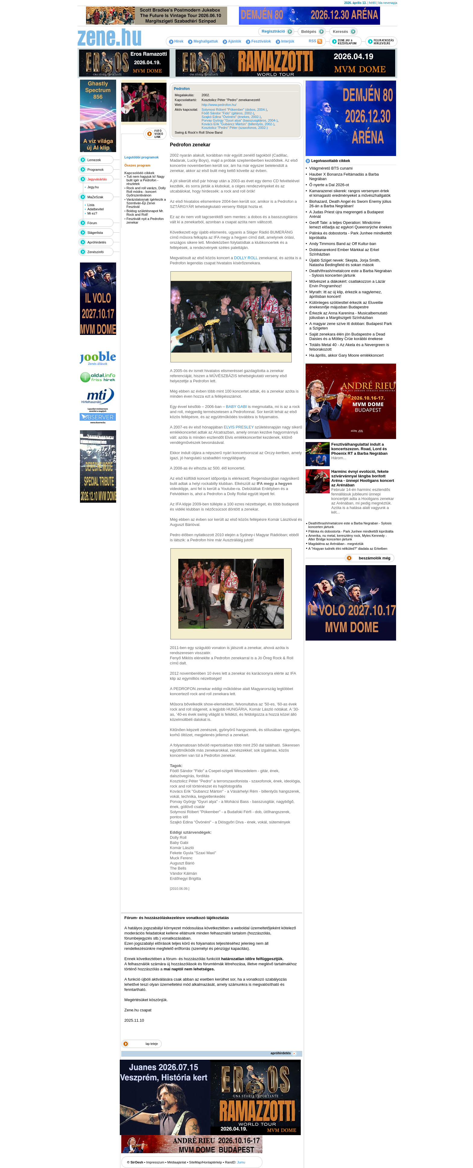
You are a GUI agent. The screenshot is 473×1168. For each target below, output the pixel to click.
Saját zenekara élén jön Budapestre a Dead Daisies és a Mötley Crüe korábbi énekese (347, 336)
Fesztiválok (258, 41)
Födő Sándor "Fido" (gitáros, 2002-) (228, 113)
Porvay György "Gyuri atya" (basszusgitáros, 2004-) (240, 120)
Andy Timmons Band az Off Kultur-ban (342, 243)
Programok (95, 169)
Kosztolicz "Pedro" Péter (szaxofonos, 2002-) (235, 127)
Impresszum (155, 1162)
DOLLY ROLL (246, 258)
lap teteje (152, 1043)
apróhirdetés (284, 1053)
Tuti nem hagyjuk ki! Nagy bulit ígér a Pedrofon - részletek (145, 180)
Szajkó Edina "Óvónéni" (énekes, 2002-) (231, 117)
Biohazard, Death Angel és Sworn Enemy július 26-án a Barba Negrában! (350, 203)
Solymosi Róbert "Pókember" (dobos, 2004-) (234, 109)
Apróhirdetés (96, 242)
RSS (315, 41)
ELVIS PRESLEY (239, 427)
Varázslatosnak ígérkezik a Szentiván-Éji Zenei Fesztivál (146, 203)
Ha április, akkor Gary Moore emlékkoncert (346, 355)
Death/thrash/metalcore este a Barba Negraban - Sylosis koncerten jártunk (350, 273)
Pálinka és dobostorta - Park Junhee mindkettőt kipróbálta (350, 531)
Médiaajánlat (176, 1162)
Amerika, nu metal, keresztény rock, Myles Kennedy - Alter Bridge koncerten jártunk (347, 537)
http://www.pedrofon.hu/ (219, 105)
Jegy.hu (93, 187)
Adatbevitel (95, 209)
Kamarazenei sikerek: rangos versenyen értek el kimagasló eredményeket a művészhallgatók (350, 193)
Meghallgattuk (203, 41)
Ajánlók (232, 41)
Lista (90, 205)
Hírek (176, 41)
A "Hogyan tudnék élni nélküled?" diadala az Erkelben (347, 548)
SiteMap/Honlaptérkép (205, 1162)
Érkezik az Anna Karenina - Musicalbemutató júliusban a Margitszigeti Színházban (348, 315)
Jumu (241, 1162)
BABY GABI (236, 406)
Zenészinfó (95, 252)
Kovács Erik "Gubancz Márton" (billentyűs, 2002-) (238, 124)
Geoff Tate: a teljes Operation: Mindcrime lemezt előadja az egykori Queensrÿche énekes (350, 224)
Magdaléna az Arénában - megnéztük (335, 544)
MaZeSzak (95, 197)
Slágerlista (95, 232)
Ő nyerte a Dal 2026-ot (329, 185)
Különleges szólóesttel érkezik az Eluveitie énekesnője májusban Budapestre (346, 304)
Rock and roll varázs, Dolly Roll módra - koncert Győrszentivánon (146, 191)
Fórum (92, 223)
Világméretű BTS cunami (331, 168)
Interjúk (285, 41)
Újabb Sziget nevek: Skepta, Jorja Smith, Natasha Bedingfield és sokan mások (344, 262)
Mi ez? (92, 213)
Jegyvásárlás (97, 179)
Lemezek (94, 160)
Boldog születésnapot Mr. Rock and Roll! (145, 212)
